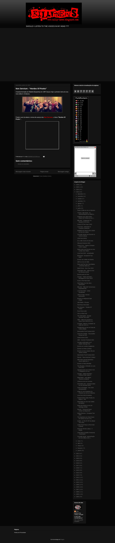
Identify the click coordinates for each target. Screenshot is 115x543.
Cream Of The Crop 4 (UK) (84, 224)
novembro (80, 196)
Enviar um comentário (23, 164)
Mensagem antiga (63, 171)
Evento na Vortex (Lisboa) (84, 348)
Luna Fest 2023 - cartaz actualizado (83, 291)
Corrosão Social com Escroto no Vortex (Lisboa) (86, 235)
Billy (77, 511)
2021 (77, 456)
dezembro (80, 194)
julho (79, 206)
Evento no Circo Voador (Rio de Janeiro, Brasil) (86, 351)
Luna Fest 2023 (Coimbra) (84, 395)
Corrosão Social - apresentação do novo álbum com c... (86, 437)
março (79, 445)
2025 (77, 187)
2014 (77, 472)
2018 (77, 463)
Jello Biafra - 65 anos (83, 302)
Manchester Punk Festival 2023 (85, 355)
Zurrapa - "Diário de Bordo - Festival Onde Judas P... (84, 374)
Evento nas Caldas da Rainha (85, 259)
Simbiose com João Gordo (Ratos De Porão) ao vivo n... (85, 217)
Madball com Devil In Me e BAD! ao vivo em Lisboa (86, 231)
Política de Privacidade (20, 532)
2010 (77, 482)
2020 (77, 458)
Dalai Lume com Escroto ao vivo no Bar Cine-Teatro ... (86, 250)
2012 (77, 477)
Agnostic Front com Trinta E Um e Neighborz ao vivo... (86, 370)
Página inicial (44, 171)
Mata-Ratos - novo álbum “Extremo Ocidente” (84, 378)
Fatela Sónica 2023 (82, 337)
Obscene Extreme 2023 (83, 243)
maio (79, 441)
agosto (80, 203)
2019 (77, 460)
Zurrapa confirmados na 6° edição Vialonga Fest (84, 343)
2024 (77, 189)
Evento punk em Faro (83, 274)
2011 (77, 480)
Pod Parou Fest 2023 (83, 304)
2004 (77, 496)
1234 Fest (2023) (82, 238)
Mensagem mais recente (23, 171)
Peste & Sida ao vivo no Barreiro (86, 210)
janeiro (80, 450)
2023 (77, 192)
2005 (77, 494)
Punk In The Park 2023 (83, 280)
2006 (77, 491)
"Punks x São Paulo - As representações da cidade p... (86, 213)
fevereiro (80, 448)
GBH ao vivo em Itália (83, 262)
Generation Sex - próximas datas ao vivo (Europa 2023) (86, 384)
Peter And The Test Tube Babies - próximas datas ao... (86, 265)
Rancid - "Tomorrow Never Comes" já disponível (84, 410)
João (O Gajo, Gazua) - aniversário (83, 295)
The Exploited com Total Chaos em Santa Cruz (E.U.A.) (85, 417)
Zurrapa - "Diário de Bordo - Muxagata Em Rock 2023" (85, 277)
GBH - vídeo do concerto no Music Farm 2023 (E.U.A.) (85, 320)
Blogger (62, 539)
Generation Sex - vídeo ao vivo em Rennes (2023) (85, 271)
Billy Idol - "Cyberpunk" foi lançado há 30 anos (84, 221)
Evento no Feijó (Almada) (84, 363)
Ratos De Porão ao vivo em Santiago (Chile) (84, 406)
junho (79, 208)
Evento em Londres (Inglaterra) (85, 346)
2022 (77, 453)
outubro (80, 198)
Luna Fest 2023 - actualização (85, 253)
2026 (77, 184)
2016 (77, 468)
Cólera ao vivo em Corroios (84, 381)
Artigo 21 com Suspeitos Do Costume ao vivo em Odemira (86, 392)
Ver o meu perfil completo (78, 520)
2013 (77, 475)
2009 (77, 484)
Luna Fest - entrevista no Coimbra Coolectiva (84, 227)
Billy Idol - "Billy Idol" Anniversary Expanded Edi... (86, 287)
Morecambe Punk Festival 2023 (86, 331)
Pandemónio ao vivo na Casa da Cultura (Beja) (86, 328)
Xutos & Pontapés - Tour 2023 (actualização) (85, 388)
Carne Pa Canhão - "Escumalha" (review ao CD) (86, 334)
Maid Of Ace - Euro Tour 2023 (85, 268)
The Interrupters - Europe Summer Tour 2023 (84, 316)
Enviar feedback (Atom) (45, 176)
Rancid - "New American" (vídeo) (86, 357)
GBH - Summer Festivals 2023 (85, 340)
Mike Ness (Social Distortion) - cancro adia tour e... (85, 360)
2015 (77, 470)
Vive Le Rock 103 (82, 313)
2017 (77, 465)
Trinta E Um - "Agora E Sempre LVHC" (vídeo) (85, 246)
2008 (77, 487)
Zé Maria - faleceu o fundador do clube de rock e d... (86, 324)
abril (79, 443)
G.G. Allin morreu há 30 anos (85, 240)
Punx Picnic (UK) (82, 311)
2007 (77, 489)
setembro (80, 201)
